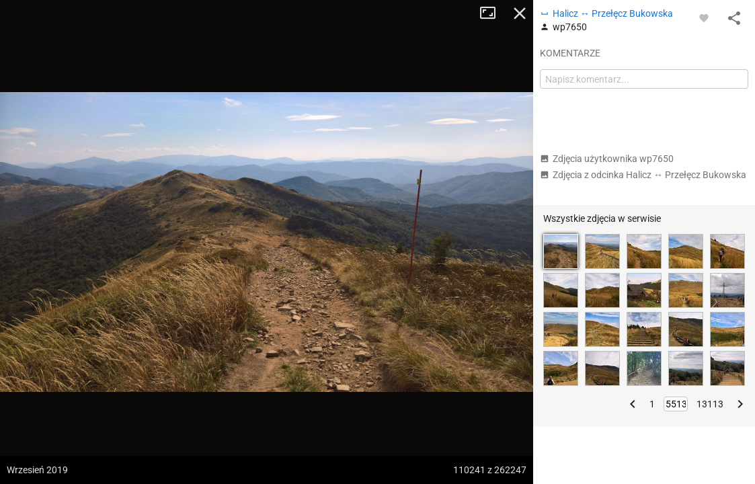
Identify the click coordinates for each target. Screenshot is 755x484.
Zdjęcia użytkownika (607, 158)
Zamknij (519, 13)
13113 (710, 404)
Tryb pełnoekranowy (492, 13)
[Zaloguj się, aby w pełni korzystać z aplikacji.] (704, 17)
